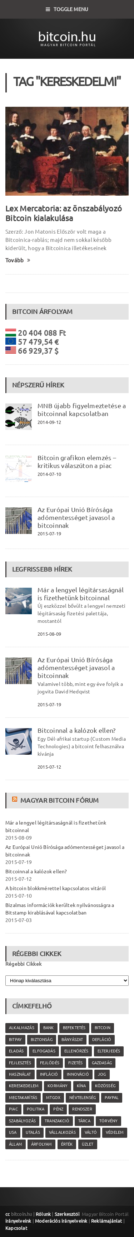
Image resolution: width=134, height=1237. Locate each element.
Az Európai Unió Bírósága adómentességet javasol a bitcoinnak (76, 517)
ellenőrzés (76, 1051)
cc (7, 1214)
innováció (78, 1074)
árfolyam (41, 1144)
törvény (108, 1121)
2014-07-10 (49, 474)
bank (48, 1028)
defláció (101, 1039)
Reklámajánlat (106, 1220)
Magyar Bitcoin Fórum (59, 800)
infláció (49, 1074)
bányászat (72, 1039)
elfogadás (44, 1051)
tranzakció (57, 1121)
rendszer (82, 1109)
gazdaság (102, 1063)
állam (15, 1144)
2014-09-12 (49, 422)
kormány (58, 1086)
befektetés (74, 1028)
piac (13, 1109)
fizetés (75, 1063)
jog (102, 1074)
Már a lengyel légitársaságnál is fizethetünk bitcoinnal (81, 593)
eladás (16, 1051)
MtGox (53, 1097)
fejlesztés (20, 1063)
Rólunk (43, 1214)
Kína (81, 1086)
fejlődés (49, 1063)
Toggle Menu (67, 9)
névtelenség (82, 1097)
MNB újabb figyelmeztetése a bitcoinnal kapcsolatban (82, 409)
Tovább (18, 260)
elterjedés (109, 1051)
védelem (115, 1132)
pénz (58, 1109)
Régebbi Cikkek (23, 963)
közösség (105, 1086)
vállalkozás (62, 1132)
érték (67, 1144)
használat (20, 1074)
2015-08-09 (49, 633)
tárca (84, 1121)
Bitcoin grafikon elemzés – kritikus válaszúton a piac (77, 461)
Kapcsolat (16, 1228)
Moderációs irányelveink (61, 1220)
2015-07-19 (49, 533)
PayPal (112, 1097)
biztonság (42, 1039)
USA (13, 1132)
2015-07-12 (49, 766)
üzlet (88, 1144)
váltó (91, 1132)
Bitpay (15, 1039)
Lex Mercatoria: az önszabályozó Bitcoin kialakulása (63, 213)
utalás (33, 1132)
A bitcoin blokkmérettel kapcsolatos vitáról (55, 888)
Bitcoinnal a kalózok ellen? (76, 730)
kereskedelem (24, 1086)
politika (35, 1109)
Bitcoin (102, 1028)
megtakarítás (23, 1097)
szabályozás (22, 1121)
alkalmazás (21, 1028)
